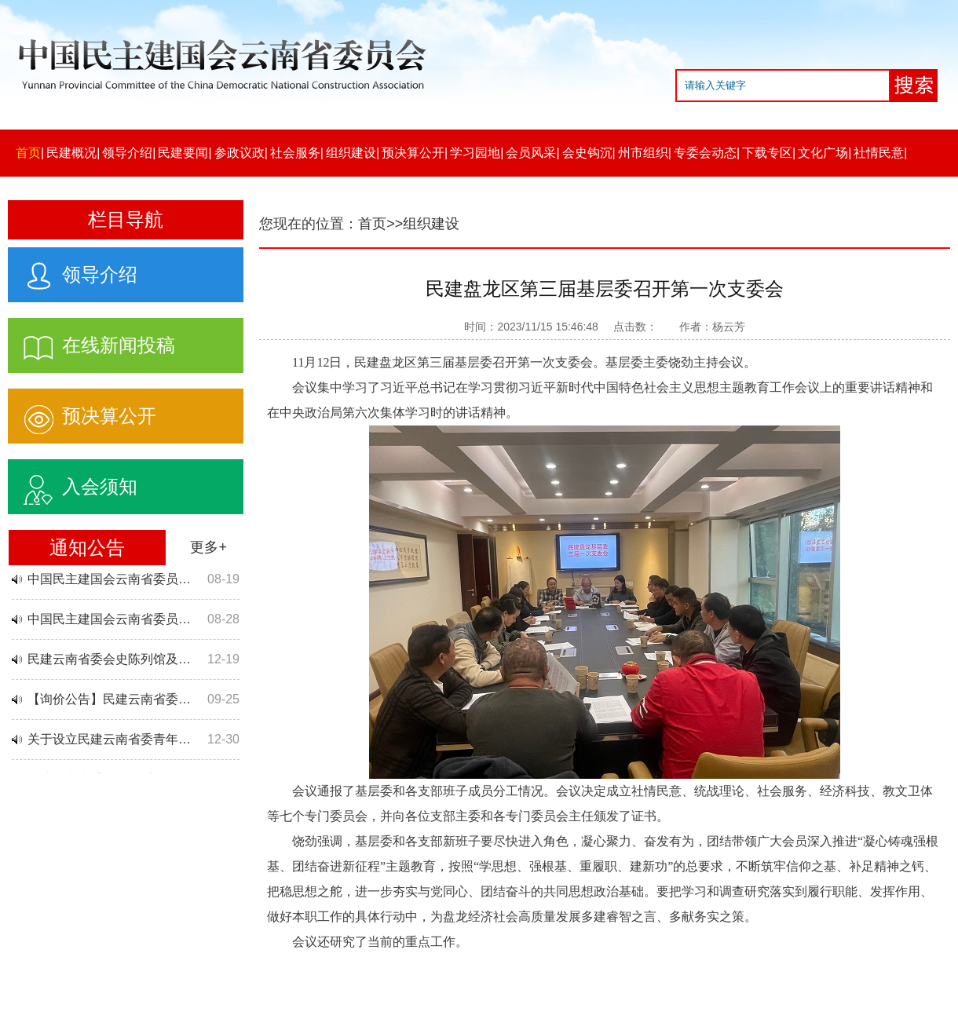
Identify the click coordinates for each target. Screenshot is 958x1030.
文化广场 (823, 152)
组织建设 (351, 152)
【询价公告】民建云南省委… (109, 700)
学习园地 (475, 152)
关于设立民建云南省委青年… (109, 740)
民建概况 (71, 152)
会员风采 (531, 152)
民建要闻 (183, 152)
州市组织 (643, 152)
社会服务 (295, 152)
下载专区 (767, 152)
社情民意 (879, 152)
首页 (28, 152)
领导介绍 (127, 152)
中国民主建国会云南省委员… (109, 580)
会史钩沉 (587, 152)
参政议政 (239, 152)
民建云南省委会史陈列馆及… (109, 660)
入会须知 (72, 483)
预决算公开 (413, 152)
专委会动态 (705, 152)
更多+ (208, 547)
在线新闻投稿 (91, 342)
